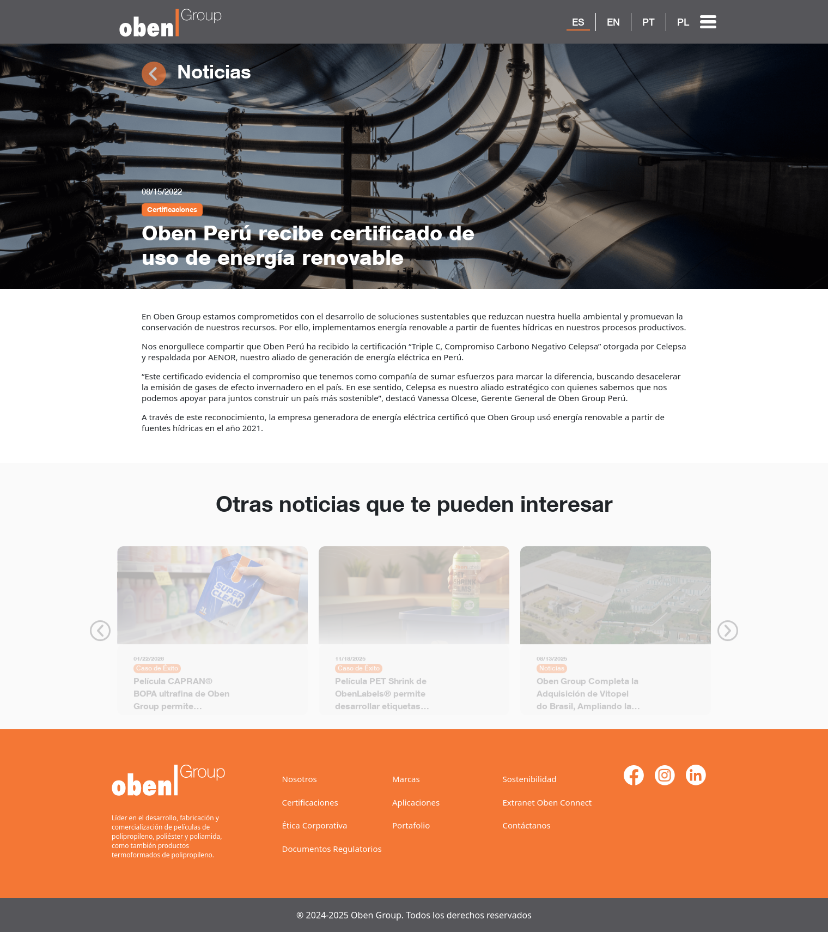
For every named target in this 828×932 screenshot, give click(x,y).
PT (648, 22)
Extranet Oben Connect (547, 802)
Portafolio (411, 825)
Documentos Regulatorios (332, 848)
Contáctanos (527, 825)
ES (578, 22)
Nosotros (299, 778)
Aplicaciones (416, 802)
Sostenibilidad (530, 778)
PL (683, 22)
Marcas (406, 778)
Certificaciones (310, 802)
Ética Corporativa (315, 825)
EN (613, 22)
